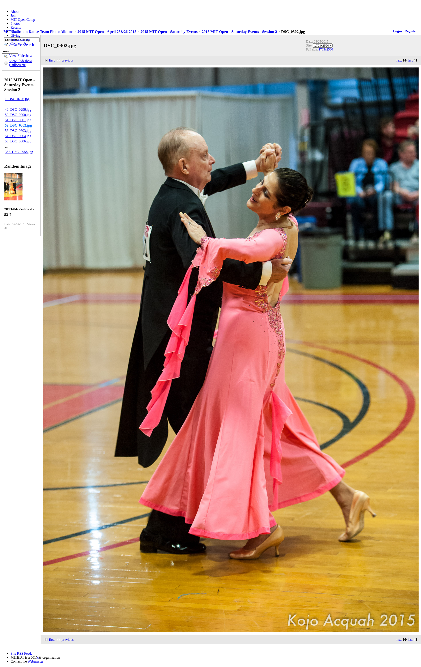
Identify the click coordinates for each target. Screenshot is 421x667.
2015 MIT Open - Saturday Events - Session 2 (239, 31)
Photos (15, 23)
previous (68, 60)
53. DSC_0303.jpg (18, 131)
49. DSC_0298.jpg (18, 109)
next (399, 60)
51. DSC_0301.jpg (18, 120)
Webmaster (35, 661)
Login (397, 31)
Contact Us (18, 43)
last (410, 60)
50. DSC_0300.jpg (18, 115)
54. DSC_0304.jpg (18, 136)
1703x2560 (326, 49)
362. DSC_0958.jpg (19, 152)
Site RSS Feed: (22, 653)
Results (16, 27)
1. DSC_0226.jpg (17, 99)
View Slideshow (20, 56)
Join (14, 15)
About (15, 11)
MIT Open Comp (23, 19)
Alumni (16, 31)
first (52, 60)
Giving (15, 35)
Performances (20, 39)
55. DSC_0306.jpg (18, 141)
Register (410, 31)
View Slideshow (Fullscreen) (20, 63)
